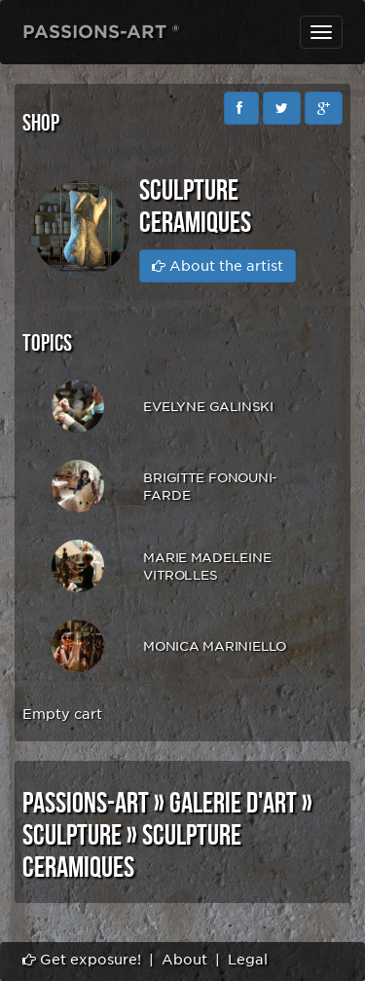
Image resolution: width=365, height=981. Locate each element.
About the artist (217, 266)
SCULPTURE (72, 835)
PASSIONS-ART (85, 803)
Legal (248, 959)
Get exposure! (81, 959)
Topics (47, 343)
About (184, 959)
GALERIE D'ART (233, 803)
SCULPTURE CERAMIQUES (131, 852)
